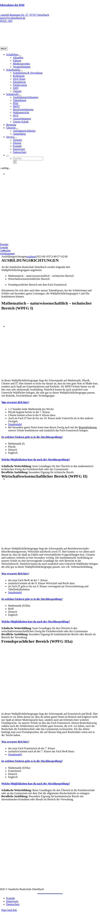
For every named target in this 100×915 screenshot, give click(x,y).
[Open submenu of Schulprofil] (19, 95)
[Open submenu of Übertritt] (17, 128)
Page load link (9, 910)
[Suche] (15, 162)
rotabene (31, 256)
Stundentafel (15, 424)
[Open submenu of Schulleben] (19, 55)
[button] (15, 402)
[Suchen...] (28, 158)
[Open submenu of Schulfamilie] (21, 70)
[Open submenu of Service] (15, 137)
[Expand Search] (7, 156)
